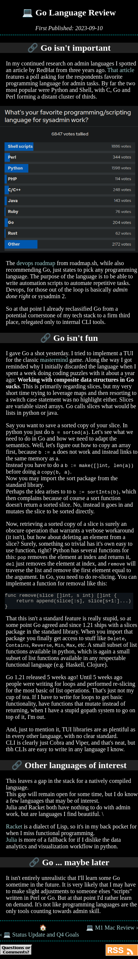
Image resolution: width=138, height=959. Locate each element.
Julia (11, 843)
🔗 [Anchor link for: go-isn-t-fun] (45, 338)
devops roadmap (36, 263)
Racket (14, 830)
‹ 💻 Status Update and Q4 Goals (39, 938)
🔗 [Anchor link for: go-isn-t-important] (32, 48)
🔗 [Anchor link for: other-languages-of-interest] (16, 768)
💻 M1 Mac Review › (112, 931)
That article (120, 70)
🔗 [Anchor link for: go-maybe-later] (34, 865)
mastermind (54, 360)
